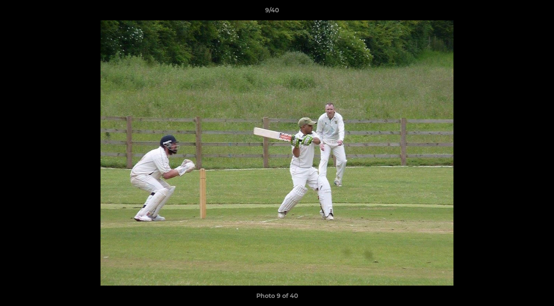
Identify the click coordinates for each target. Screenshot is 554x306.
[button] (518, 12)
